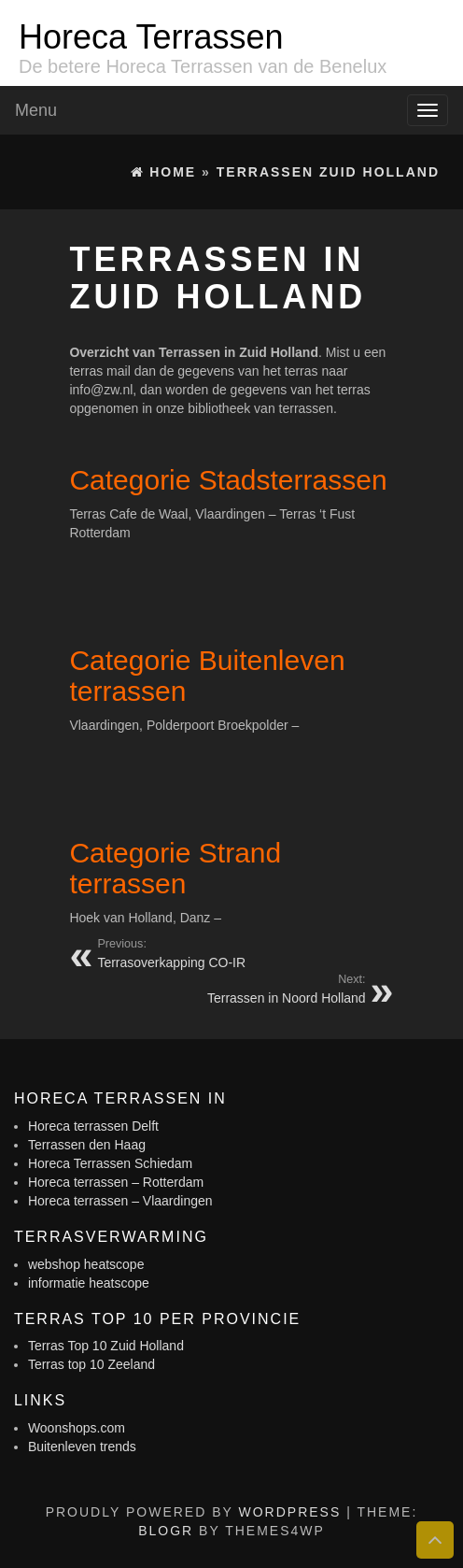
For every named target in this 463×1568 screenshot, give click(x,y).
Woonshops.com (76, 1427)
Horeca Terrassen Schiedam (110, 1163)
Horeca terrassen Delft (93, 1126)
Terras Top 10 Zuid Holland (106, 1345)
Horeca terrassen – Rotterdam (115, 1182)
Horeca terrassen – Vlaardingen (120, 1200)
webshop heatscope (86, 1264)
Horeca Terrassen (151, 37)
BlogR (165, 1530)
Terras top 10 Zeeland (91, 1364)
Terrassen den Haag (87, 1144)
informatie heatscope (88, 1283)
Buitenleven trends (82, 1446)
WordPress (289, 1511)
